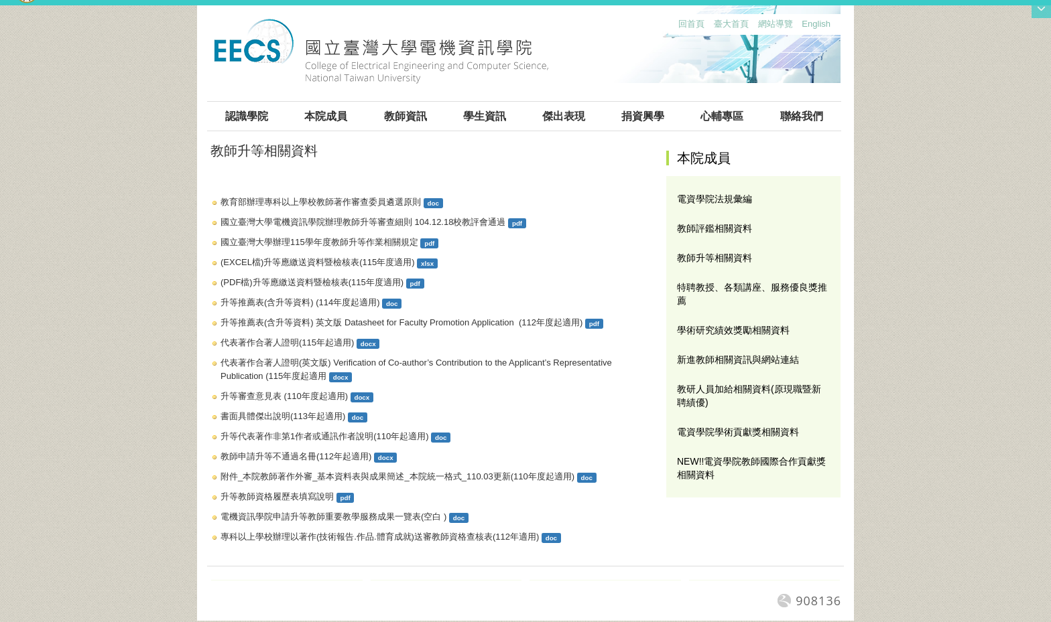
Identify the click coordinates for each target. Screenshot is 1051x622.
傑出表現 (563, 116)
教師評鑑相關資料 (714, 228)
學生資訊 (484, 116)
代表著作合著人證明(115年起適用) (287, 342)
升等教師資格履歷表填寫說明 (277, 496)
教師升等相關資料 (714, 257)
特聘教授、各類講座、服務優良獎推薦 (752, 294)
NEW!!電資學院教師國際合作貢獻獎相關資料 (751, 468)
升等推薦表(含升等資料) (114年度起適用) (300, 302)
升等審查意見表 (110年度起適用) (284, 396)
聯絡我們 (801, 116)
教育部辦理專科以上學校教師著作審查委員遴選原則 (321, 202)
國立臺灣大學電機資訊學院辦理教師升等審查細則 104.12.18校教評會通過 (363, 222)
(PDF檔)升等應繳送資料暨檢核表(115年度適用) (312, 282)
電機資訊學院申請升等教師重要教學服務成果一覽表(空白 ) (333, 517)
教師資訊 (405, 116)
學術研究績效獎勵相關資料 (733, 330)
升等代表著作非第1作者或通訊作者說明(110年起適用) (325, 436)
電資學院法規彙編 (714, 198)
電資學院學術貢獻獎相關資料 (738, 431)
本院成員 (325, 116)
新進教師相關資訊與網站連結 (738, 359)
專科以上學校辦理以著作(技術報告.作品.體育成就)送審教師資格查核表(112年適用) (380, 537)
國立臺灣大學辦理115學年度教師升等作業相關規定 (319, 242)
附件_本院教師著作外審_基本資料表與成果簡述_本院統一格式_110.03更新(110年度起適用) (397, 476)
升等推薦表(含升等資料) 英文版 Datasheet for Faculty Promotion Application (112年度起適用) (401, 322)
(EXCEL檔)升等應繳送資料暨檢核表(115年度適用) (318, 262)
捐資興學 (642, 116)
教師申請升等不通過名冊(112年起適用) (296, 456)
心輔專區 (721, 116)
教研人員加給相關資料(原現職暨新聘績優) (749, 396)
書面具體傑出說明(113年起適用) (283, 416)
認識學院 (246, 116)
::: (675, 27)
